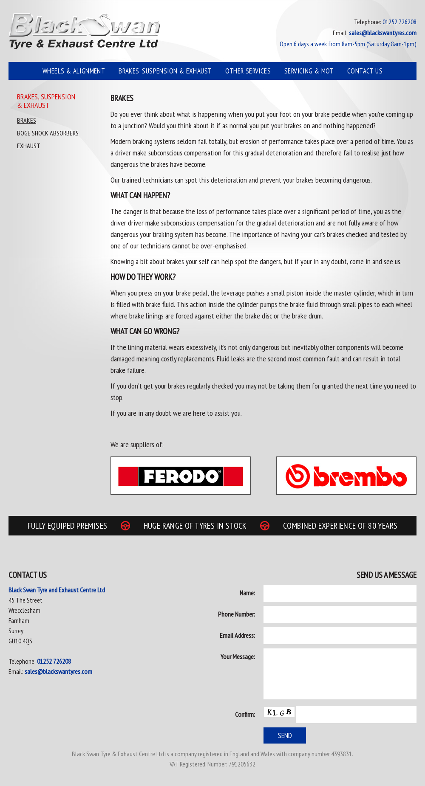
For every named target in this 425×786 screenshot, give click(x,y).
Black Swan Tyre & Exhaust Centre (84, 31)
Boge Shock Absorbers (48, 133)
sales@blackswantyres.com (58, 671)
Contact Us (364, 71)
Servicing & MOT (309, 71)
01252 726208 (54, 661)
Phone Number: (236, 614)
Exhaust (28, 145)
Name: (247, 593)
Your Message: (238, 656)
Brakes (26, 120)
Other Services (248, 71)
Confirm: (245, 714)
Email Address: (237, 635)
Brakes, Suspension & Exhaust (165, 71)
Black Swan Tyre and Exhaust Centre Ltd (56, 590)
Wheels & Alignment (73, 71)
